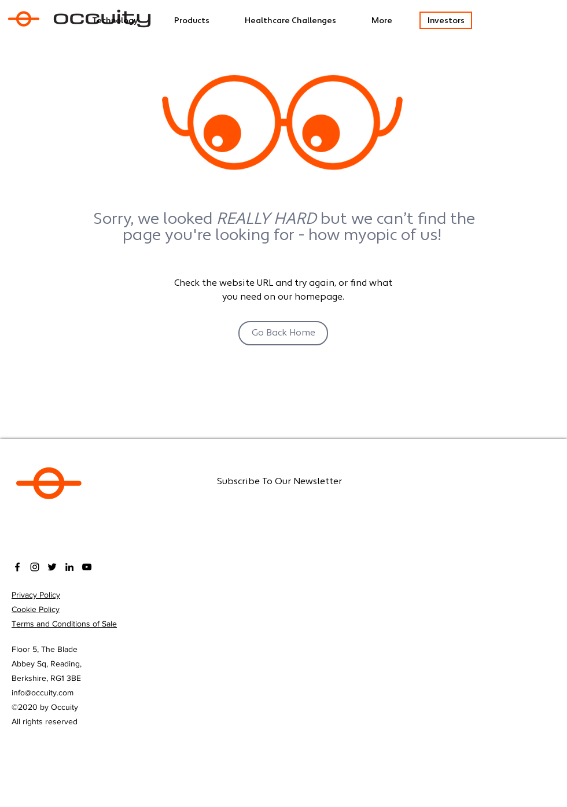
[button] (302, 21)
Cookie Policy (36, 609)
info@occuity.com (42, 692)
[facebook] (17, 567)
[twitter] (52, 567)
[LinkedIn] (69, 567)
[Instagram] (35, 567)
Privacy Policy (36, 594)
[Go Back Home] (283, 333)
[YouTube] (87, 567)
